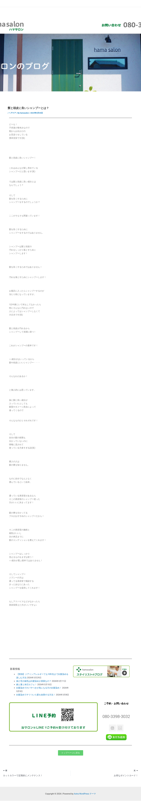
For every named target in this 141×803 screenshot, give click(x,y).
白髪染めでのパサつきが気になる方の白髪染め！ (39, 688)
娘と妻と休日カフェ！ (26, 684)
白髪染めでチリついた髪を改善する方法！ (35, 694)
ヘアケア (12, 113)
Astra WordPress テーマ (85, 794)
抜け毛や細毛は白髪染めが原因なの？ (33, 681)
